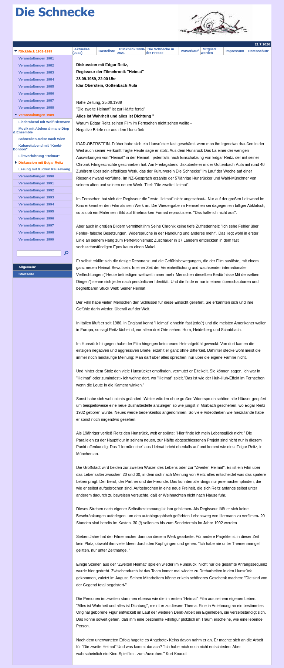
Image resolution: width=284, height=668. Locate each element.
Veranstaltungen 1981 (33, 58)
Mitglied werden (208, 51)
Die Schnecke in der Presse (160, 51)
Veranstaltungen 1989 (33, 115)
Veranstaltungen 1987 (33, 100)
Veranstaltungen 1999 (33, 239)
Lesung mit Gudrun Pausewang (41, 169)
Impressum (235, 51)
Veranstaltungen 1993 (33, 197)
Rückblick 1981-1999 (32, 51)
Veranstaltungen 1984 (33, 79)
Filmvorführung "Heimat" (36, 156)
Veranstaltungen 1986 (33, 93)
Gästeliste (107, 51)
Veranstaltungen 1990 (33, 176)
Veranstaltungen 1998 (33, 232)
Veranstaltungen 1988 (33, 107)
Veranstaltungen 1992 (33, 190)
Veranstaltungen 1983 (33, 72)
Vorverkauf (189, 51)
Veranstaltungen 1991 (33, 183)
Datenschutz (258, 51)
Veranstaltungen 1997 (33, 225)
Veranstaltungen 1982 (33, 65)
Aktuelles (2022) (80, 51)
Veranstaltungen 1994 (33, 204)
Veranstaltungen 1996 (33, 218)
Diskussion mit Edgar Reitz (38, 162)
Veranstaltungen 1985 (33, 86)
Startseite (23, 274)
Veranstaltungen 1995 (33, 211)
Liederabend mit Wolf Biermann (41, 122)
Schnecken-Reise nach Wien (39, 139)
